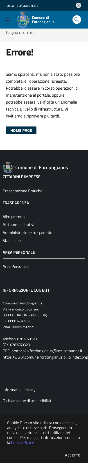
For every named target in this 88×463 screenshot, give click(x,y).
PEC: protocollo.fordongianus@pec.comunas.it (42, 351)
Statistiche (12, 240)
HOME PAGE (21, 130)
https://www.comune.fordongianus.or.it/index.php (44, 357)
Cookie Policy (22, 442)
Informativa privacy (19, 390)
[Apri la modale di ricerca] (76, 19)
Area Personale (16, 266)
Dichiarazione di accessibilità (27, 401)
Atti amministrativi (18, 225)
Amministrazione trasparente (27, 233)
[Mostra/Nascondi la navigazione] (7, 19)
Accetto (73, 455)
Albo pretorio (14, 217)
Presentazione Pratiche (22, 191)
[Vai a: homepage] (41, 19)
